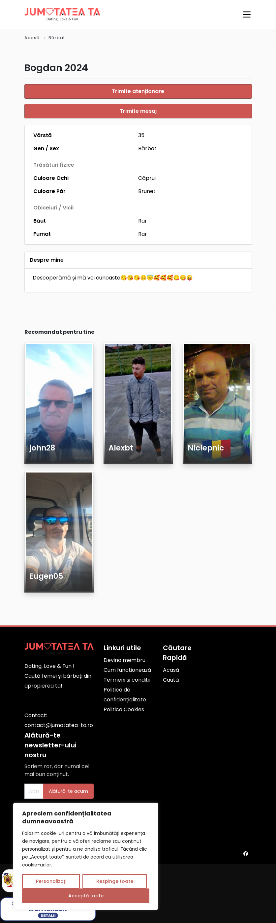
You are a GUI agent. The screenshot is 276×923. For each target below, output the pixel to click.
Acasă (32, 37)
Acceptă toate (86, 895)
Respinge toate (114, 881)
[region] (85, 856)
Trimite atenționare (138, 91)
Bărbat (56, 37)
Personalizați (51, 881)
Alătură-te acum (68, 790)
